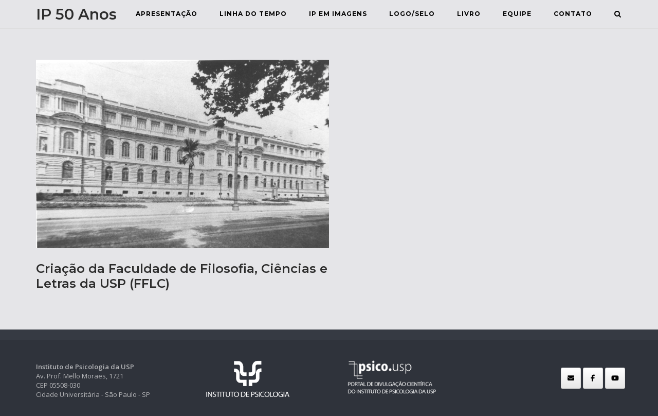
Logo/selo (412, 14)
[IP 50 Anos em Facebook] (593, 378)
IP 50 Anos (76, 14)
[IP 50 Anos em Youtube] (615, 378)
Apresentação (166, 14)
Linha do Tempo (253, 14)
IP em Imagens (338, 14)
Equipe (517, 14)
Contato (573, 14)
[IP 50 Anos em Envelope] (571, 378)
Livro (469, 14)
